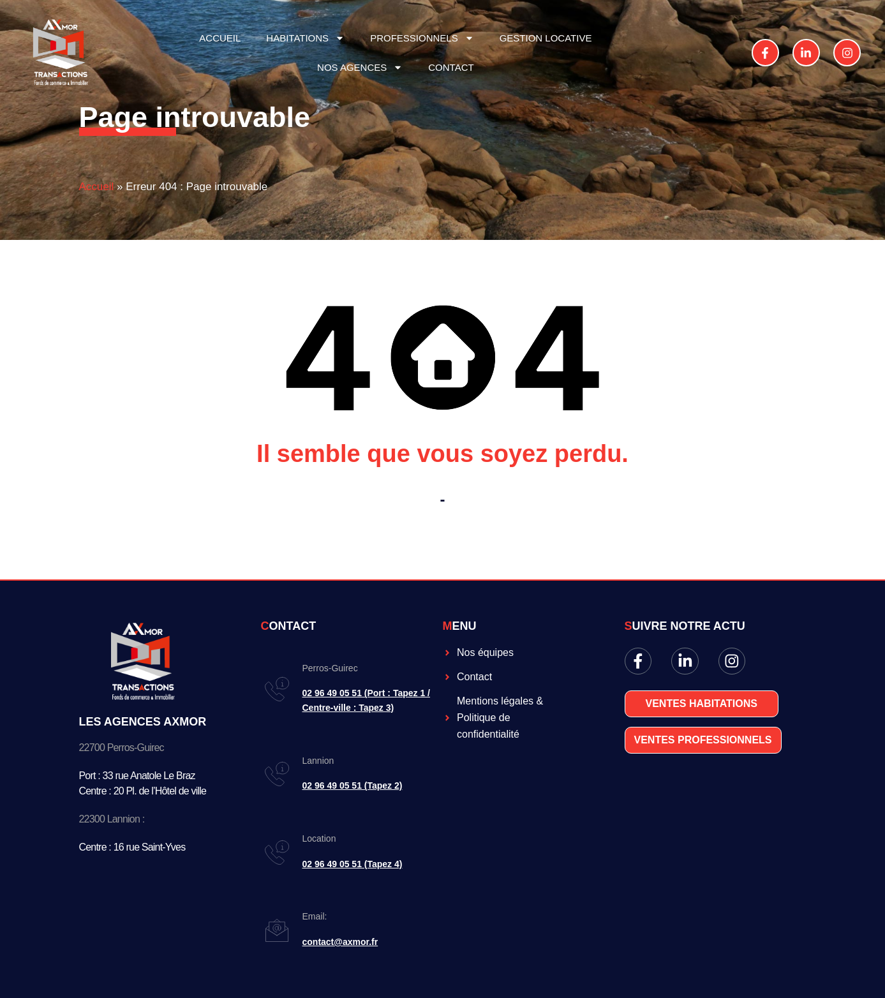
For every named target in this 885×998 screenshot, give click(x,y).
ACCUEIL (220, 38)
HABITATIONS (305, 38)
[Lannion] (277, 774)
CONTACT (450, 67)
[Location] (277, 852)
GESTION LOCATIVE (546, 38)
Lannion (318, 761)
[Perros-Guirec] (277, 689)
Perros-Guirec (330, 668)
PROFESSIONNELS (422, 38)
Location (319, 838)
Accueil (96, 187)
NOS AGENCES (360, 67)
